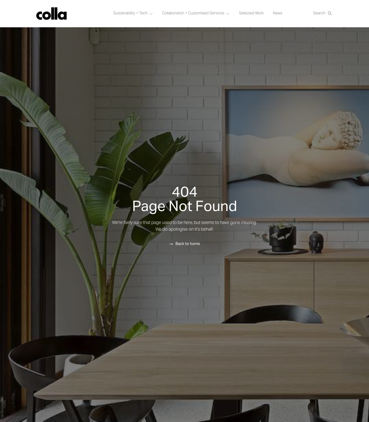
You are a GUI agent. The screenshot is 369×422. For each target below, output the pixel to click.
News (277, 13)
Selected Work (251, 13)
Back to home (188, 243)
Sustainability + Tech (133, 13)
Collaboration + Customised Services (196, 13)
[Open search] (322, 13)
